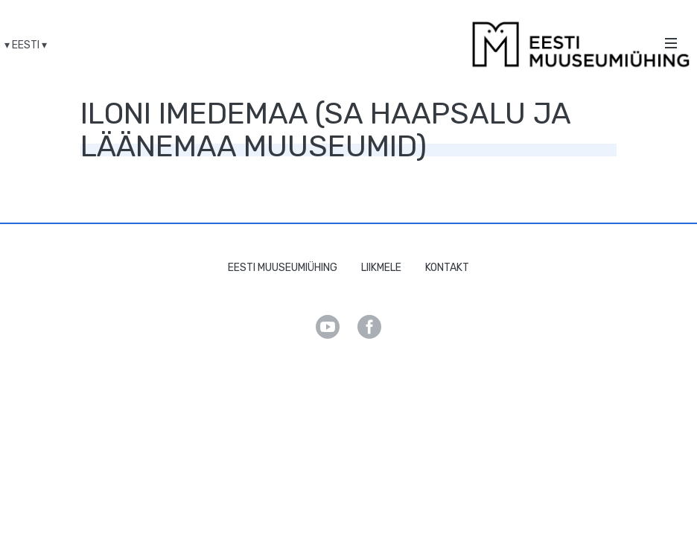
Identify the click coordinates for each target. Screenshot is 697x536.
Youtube (328, 327)
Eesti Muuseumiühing (282, 267)
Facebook (369, 327)
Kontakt (447, 267)
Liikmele (381, 267)
